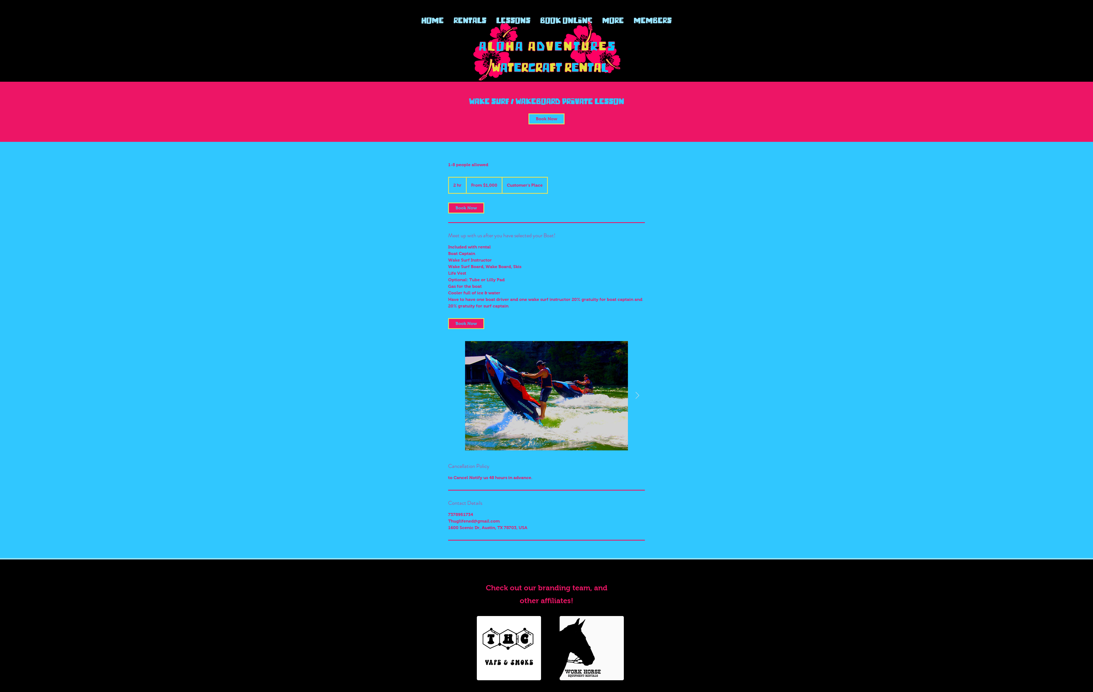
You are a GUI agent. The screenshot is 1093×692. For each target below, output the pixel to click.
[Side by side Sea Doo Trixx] (546, 395)
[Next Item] (637, 395)
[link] (546, 118)
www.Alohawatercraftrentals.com (546, 572)
